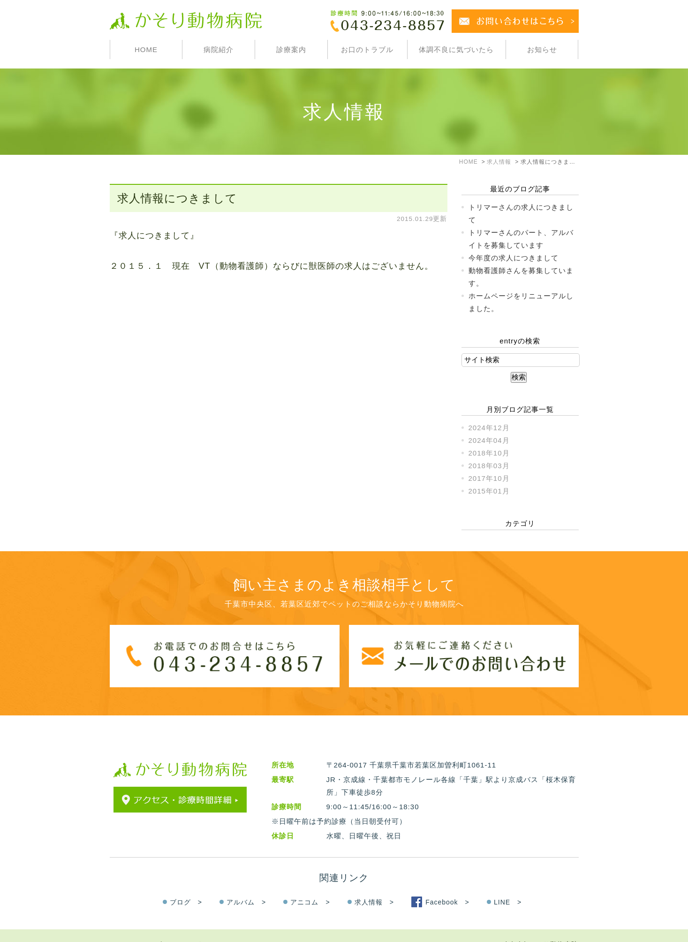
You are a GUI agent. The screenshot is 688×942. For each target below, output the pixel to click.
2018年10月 (489, 453)
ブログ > (186, 883)
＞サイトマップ (136, 926)
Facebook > (447, 883)
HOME (146, 49)
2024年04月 (489, 440)
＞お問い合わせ (193, 926)
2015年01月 (489, 491)
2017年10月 (489, 478)
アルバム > (246, 883)
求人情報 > (374, 883)
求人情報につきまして (177, 198)
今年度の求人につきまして (514, 258)
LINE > (508, 883)
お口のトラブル (367, 49)
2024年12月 (489, 428)
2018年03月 (489, 466)
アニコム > (310, 883)
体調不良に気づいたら (456, 49)
